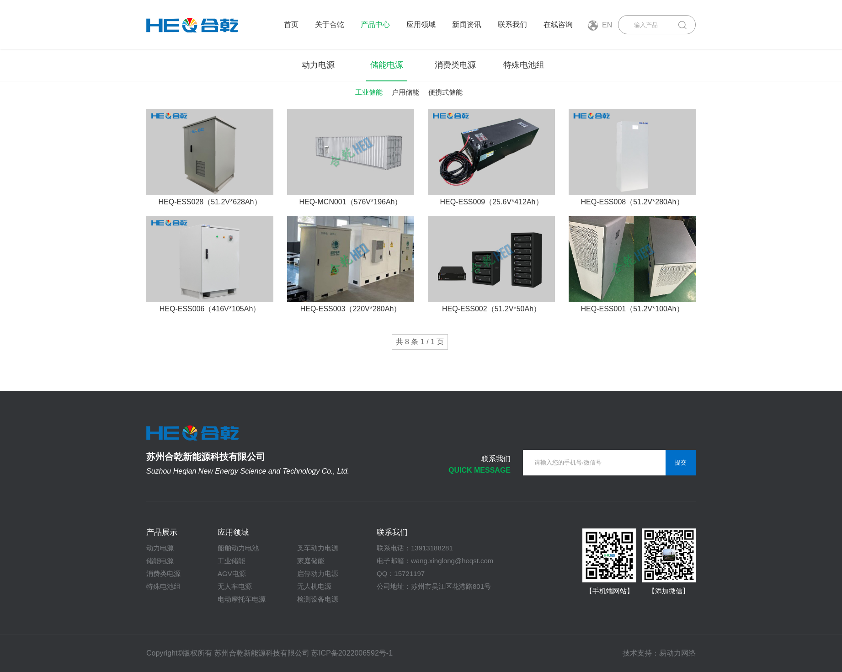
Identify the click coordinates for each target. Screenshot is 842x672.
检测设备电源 (317, 599)
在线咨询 (558, 24)
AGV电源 (232, 573)
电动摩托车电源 (242, 599)
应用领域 (421, 24)
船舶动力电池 (238, 548)
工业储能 (369, 92)
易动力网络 (677, 653)
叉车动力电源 (317, 548)
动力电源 (318, 64)
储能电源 (386, 64)
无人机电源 (314, 586)
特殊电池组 (523, 64)
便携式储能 (445, 92)
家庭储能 (311, 561)
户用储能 (405, 92)
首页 (291, 24)
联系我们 (512, 24)
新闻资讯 (466, 24)
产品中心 (375, 24)
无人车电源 (235, 586)
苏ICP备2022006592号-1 (352, 653)
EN (599, 25)
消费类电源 (455, 64)
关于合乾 (329, 24)
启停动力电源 (317, 573)
